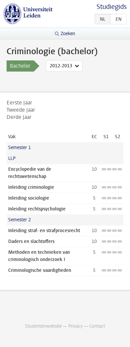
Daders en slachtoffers (31, 241)
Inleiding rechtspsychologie (37, 209)
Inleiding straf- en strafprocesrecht (44, 231)
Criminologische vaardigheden (39, 270)
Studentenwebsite (43, 326)
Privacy (75, 326)
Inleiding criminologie (31, 187)
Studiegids (112, 6)
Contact (97, 326)
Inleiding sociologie (28, 198)
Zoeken (68, 34)
